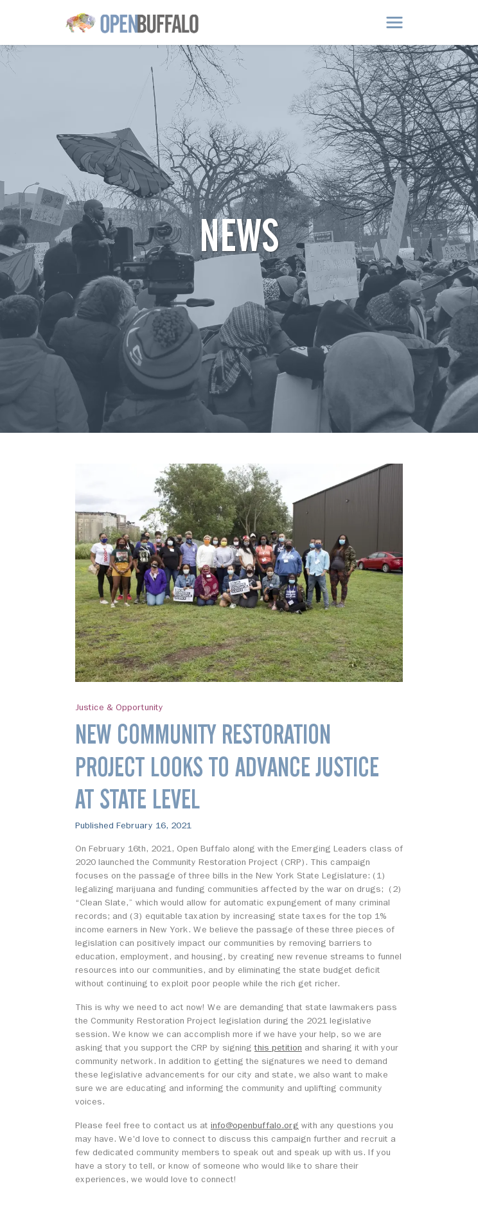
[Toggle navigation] (394, 22)
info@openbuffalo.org (255, 1125)
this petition (278, 1047)
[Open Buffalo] (132, 22)
